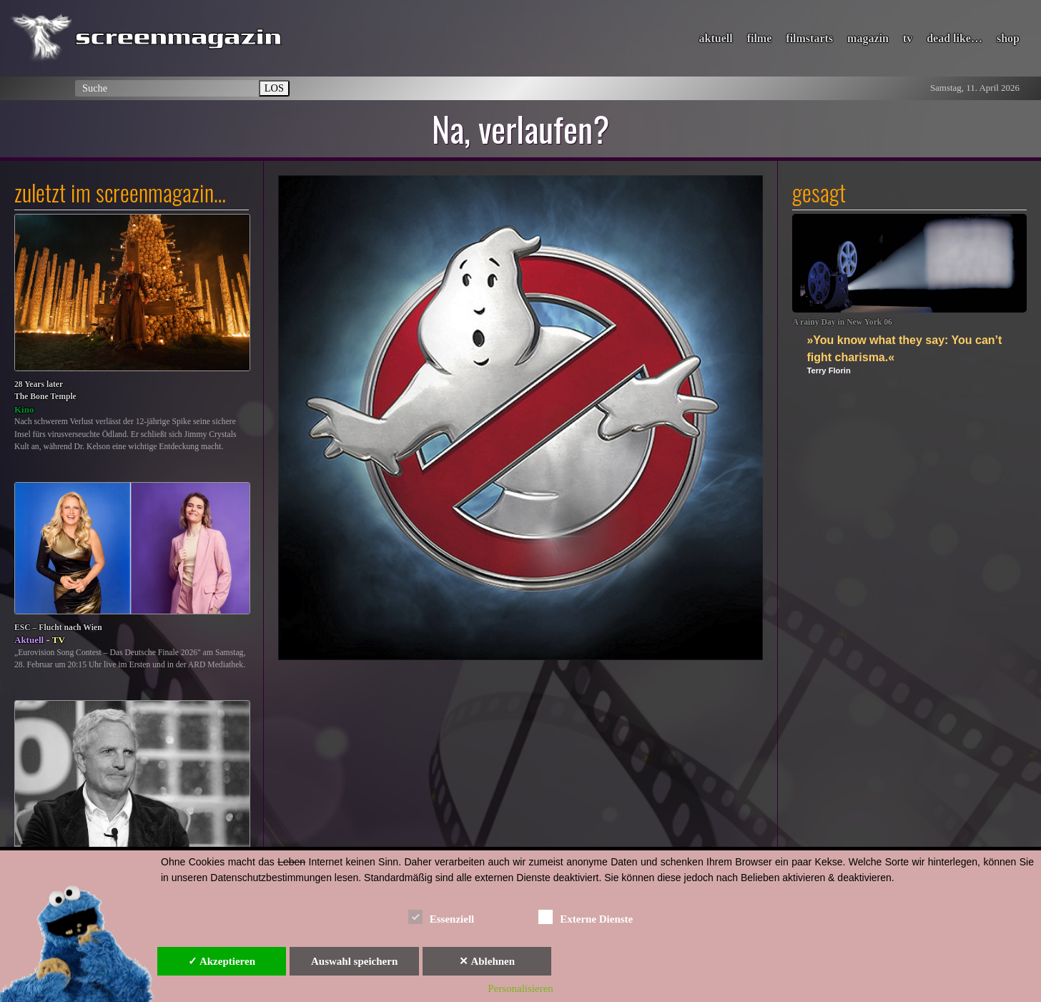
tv (907, 38)
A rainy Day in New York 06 (842, 322)
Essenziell (441, 916)
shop (1008, 38)
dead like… (954, 38)
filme (759, 38)
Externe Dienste (585, 916)
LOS (274, 88)
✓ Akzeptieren (221, 961)
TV (58, 639)
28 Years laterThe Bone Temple (45, 391)
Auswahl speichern (354, 961)
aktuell (716, 38)
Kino (24, 409)
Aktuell (29, 639)
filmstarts (809, 38)
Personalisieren (520, 988)
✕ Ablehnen (487, 961)
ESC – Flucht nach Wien (58, 627)
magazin (868, 38)
